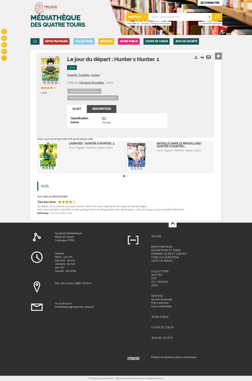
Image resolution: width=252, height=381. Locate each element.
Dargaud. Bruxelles (91, 82)
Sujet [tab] (76, 109)
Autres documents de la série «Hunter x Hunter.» (92, 98)
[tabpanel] (117, 120)
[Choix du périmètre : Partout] (137, 17)
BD (104, 118)
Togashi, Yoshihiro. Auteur (83, 75)
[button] (56, 41)
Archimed (108, 378)
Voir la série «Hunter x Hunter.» (84, 91)
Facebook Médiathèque (68, 233)
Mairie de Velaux (64, 236)
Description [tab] (101, 109)
